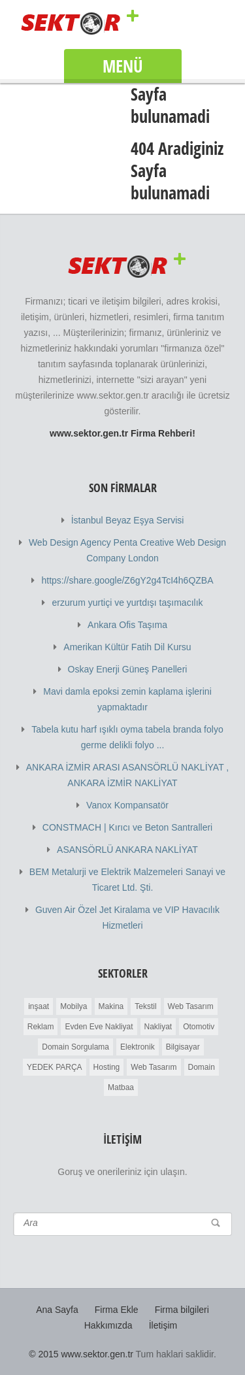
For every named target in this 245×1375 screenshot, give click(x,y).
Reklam (40, 1026)
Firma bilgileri (182, 1309)
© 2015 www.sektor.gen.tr (81, 1354)
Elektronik (137, 1047)
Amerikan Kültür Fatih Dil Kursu (127, 647)
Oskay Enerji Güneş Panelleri (128, 669)
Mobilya (73, 1006)
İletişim (163, 1325)
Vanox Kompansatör (127, 805)
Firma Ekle (117, 1309)
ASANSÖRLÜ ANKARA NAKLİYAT (127, 849)
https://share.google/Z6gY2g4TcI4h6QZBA (127, 580)
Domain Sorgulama (75, 1047)
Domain (201, 1067)
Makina (111, 1006)
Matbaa (121, 1087)
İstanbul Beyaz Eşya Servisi (127, 520)
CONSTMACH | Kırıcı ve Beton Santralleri (127, 827)
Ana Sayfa (57, 1309)
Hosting (106, 1067)
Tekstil (145, 1006)
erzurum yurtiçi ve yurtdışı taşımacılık (127, 602)
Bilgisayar (183, 1047)
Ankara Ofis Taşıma (127, 625)
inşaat (38, 1006)
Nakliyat (158, 1026)
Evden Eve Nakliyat (99, 1026)
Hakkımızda (108, 1325)
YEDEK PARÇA (54, 1067)
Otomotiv (198, 1026)
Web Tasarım (191, 1006)
